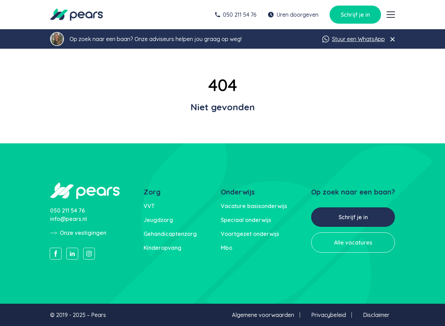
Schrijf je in (355, 14)
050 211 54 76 (236, 14)
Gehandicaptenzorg (170, 233)
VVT (149, 205)
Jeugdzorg (158, 219)
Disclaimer (376, 314)
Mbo (226, 247)
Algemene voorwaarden (263, 314)
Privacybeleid (328, 314)
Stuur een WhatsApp (353, 38)
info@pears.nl (68, 218)
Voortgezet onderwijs (250, 233)
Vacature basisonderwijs (254, 205)
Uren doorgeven (293, 14)
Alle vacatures (353, 242)
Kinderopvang (162, 247)
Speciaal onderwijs (246, 219)
